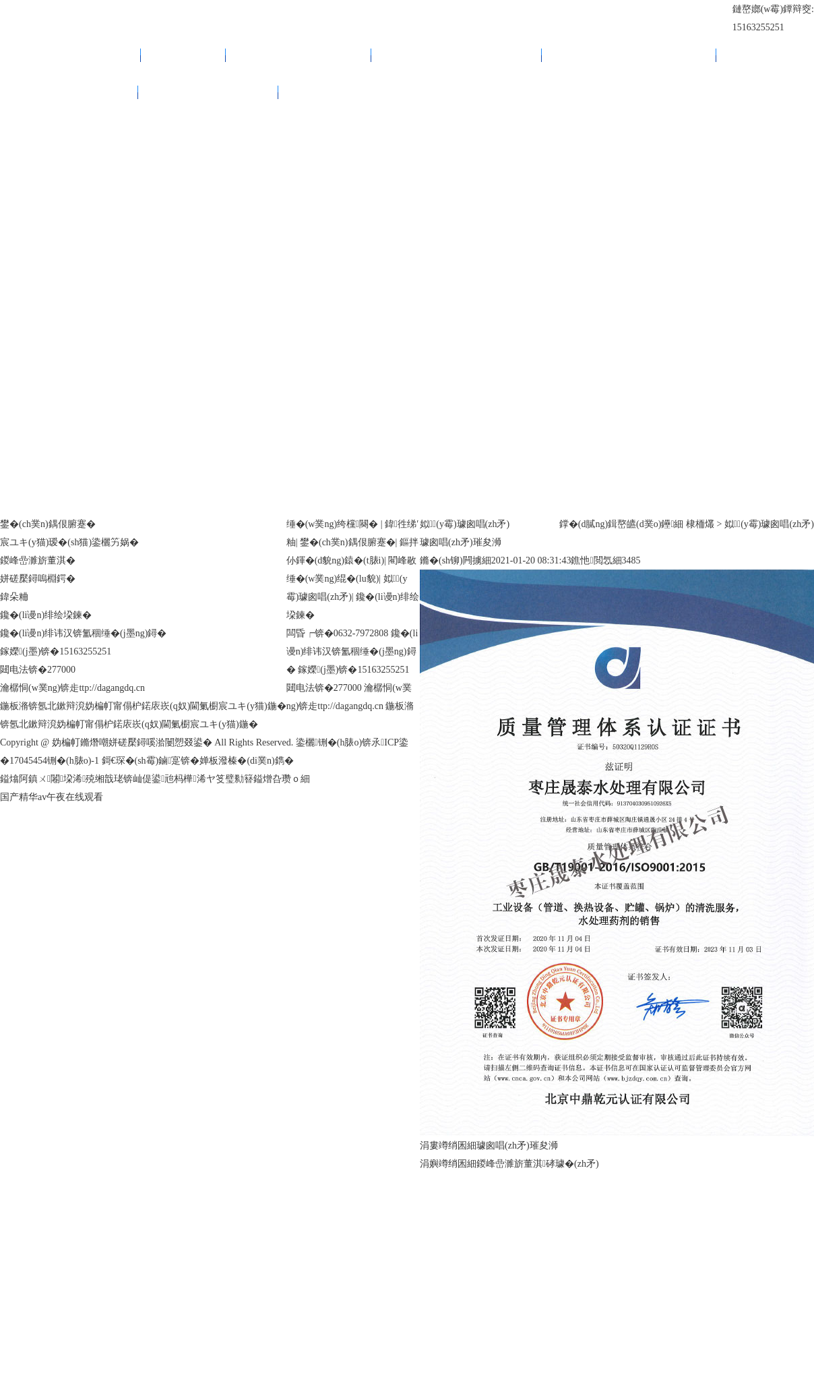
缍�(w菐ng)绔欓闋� (70, 55)
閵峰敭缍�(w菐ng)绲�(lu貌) (629, 55)
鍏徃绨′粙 (183, 55)
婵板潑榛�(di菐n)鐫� (246, 761)
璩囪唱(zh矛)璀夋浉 (517, 1145)
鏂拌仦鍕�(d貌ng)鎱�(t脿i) (456, 55)
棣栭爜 (700, 524)
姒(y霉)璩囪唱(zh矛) (69, 92)
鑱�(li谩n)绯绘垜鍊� (208, 92)
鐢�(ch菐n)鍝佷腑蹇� (298, 55)
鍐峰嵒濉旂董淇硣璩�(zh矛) (537, 1164)
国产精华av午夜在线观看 (51, 797)
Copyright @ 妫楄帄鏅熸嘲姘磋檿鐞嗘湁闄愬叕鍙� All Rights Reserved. (148, 742)
